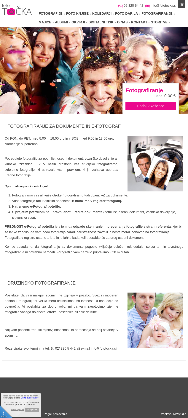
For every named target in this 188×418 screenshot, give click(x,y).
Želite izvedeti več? (30, 398)
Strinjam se (32, 409)
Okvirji (79, 22)
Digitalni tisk (102, 22)
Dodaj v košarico (150, 106)
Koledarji (103, 13)
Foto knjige (78, 13)
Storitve (160, 22)
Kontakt (140, 22)
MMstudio (179, 414)
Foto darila (127, 13)
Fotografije (52, 13)
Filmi (59, 31)
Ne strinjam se (17, 410)
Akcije (46, 31)
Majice (46, 22)
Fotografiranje (158, 13)
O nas (123, 22)
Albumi (62, 22)
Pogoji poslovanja (55, 414)
